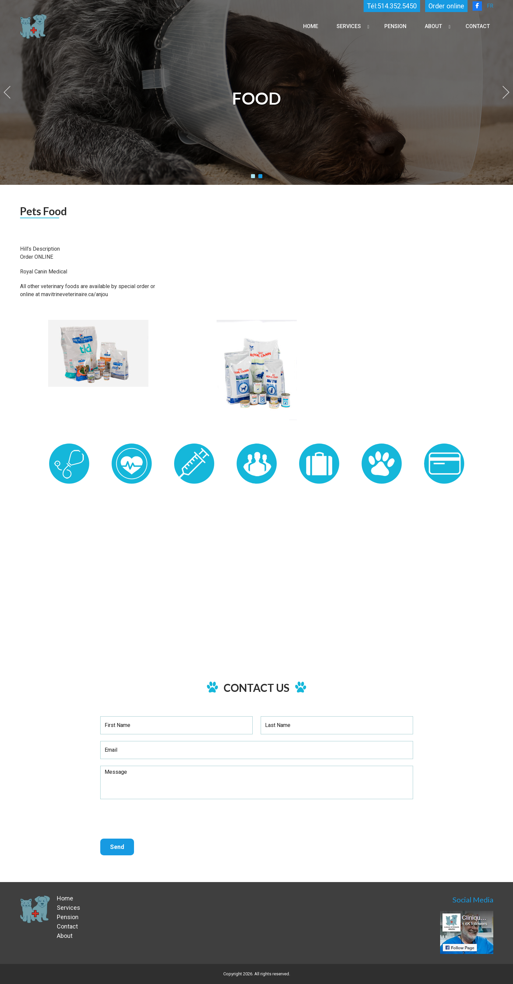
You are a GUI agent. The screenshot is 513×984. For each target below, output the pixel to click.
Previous (7, 92)
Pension (395, 26)
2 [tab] (260, 176)
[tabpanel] (256, 92)
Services (349, 26)
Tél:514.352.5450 (392, 6)
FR (490, 6)
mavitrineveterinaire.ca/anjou (75, 294)
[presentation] (151, 819)
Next (506, 92)
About (433, 26)
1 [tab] (253, 176)
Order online (446, 6)
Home (310, 26)
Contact (478, 26)
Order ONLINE (36, 257)
